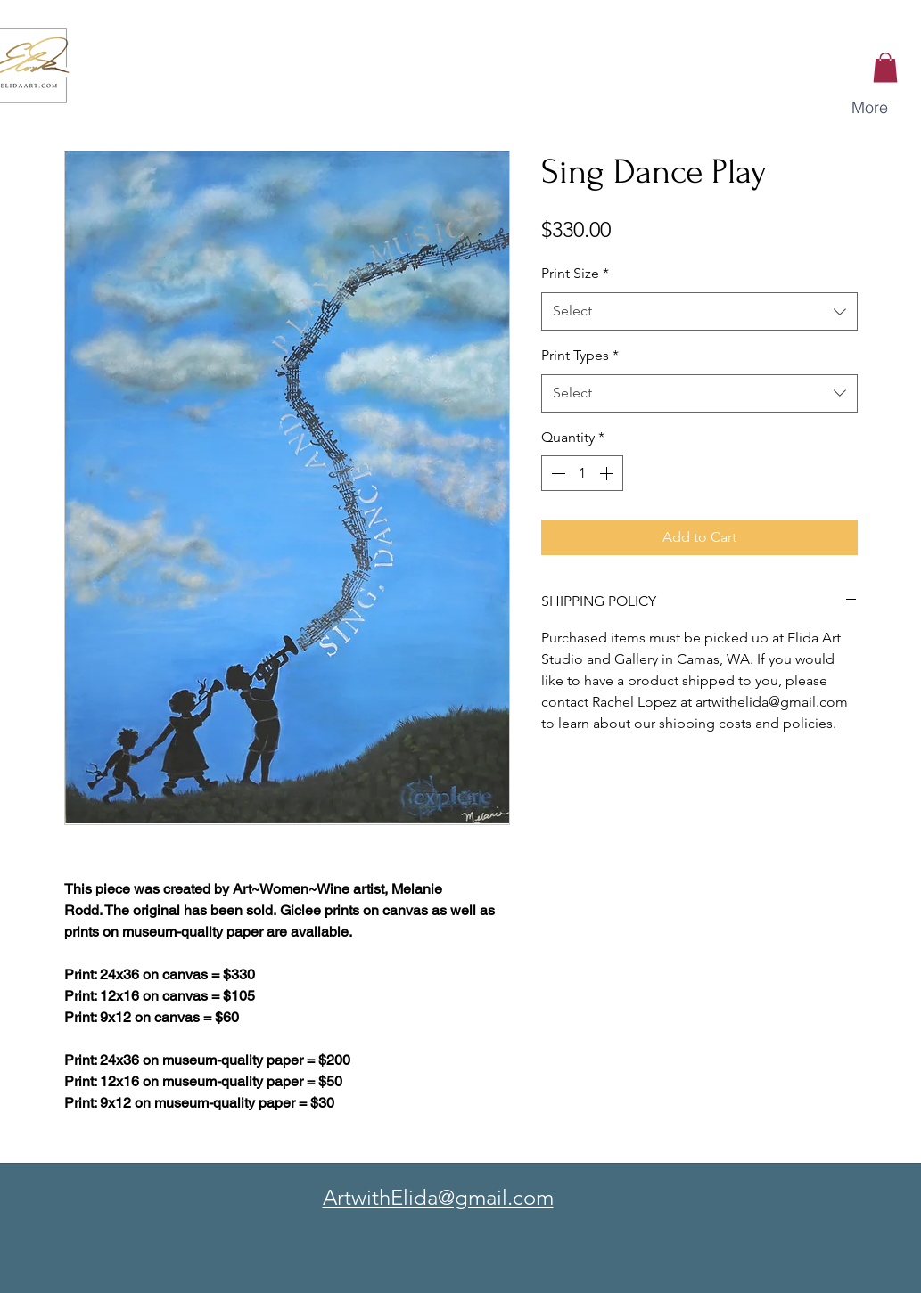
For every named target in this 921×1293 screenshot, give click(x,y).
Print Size (575, 273)
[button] (885, 67)
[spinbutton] (582, 473)
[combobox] (699, 311)
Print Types (580, 355)
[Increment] (608, 473)
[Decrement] (556, 473)
